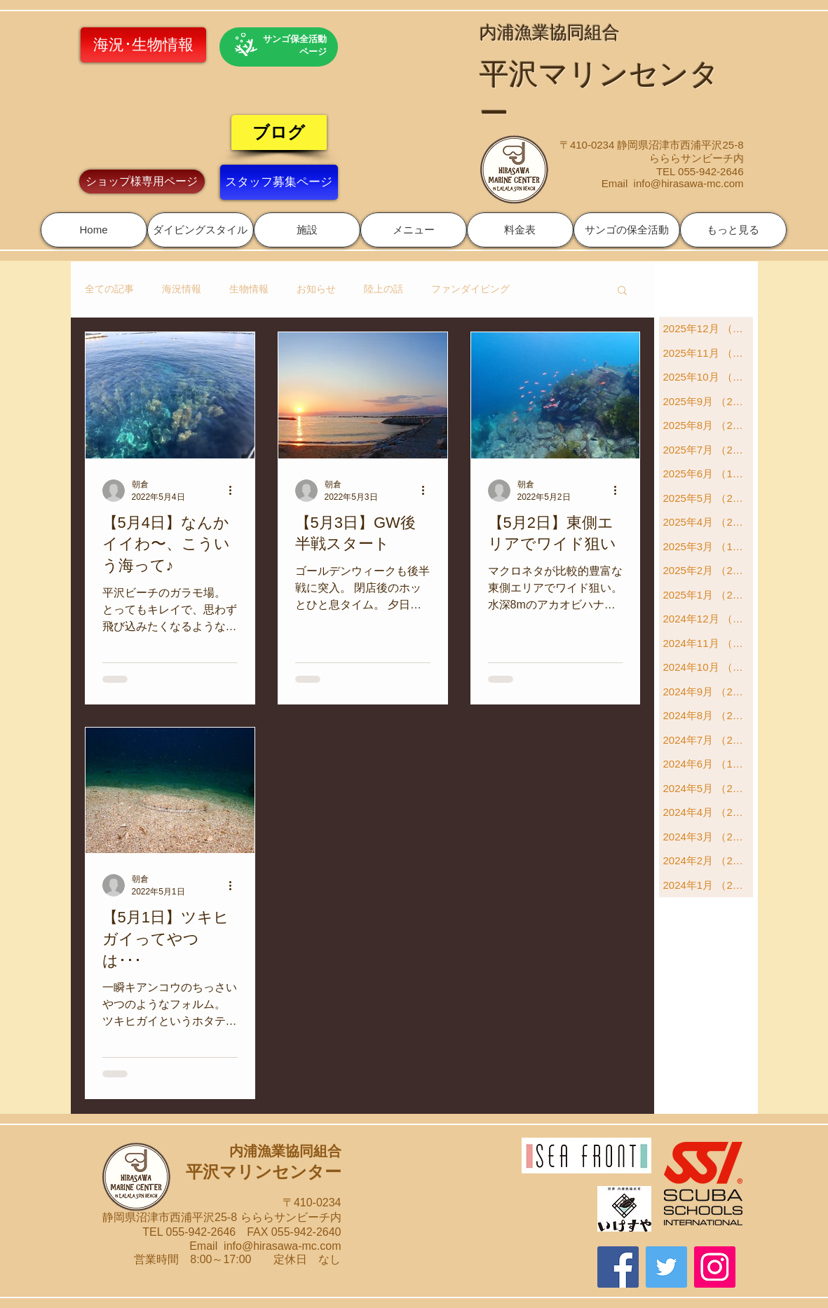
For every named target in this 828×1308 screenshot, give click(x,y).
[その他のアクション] (235, 490)
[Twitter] (666, 1267)
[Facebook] (618, 1267)
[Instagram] (714, 1267)
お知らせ (316, 288)
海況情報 (181, 288)
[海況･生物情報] (143, 44)
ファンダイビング (470, 288)
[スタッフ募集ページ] (279, 182)
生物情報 (249, 288)
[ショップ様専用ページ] (142, 181)
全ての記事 (109, 288)
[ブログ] (279, 132)
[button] (200, 229)
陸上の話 (383, 288)
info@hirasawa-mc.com (689, 183)
